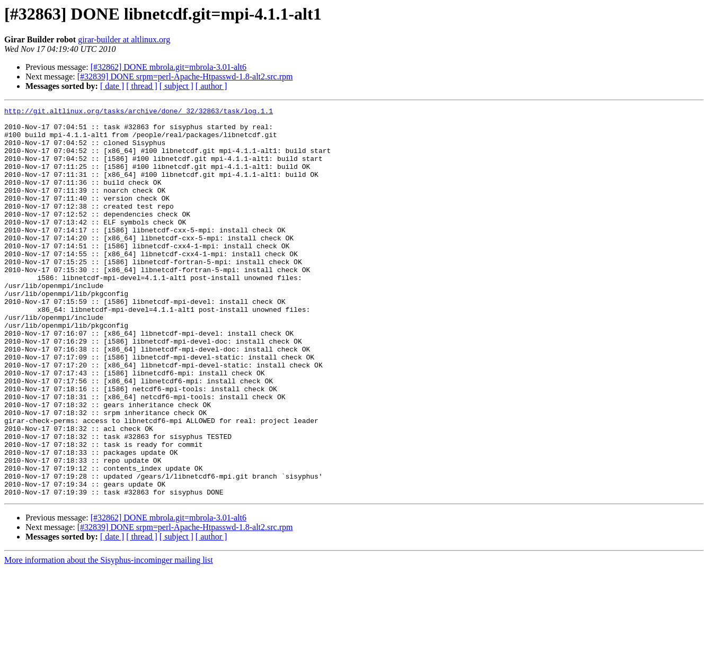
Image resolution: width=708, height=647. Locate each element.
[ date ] (112, 86)
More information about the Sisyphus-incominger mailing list (108, 637)
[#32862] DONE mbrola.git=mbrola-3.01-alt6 (168, 66)
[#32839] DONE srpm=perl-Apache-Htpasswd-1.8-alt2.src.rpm (185, 76)
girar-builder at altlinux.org (124, 39)
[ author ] (211, 86)
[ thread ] (141, 86)
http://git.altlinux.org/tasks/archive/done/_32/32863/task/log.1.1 (138, 112)
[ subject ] (176, 86)
